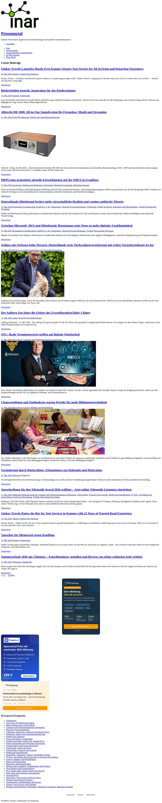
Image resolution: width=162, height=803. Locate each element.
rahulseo (15, 74)
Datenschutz (90, 795)
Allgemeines (25, 96)
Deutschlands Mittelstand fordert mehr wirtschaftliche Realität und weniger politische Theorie (62, 201)
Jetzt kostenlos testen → (81, 626)
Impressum (71, 795)
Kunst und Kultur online (16, 762)
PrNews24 (16, 475)
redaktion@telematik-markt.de (24, 495)
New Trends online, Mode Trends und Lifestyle (25, 771)
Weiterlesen (6, 85)
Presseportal (12, 33)
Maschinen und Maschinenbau (125, 207)
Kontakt (80, 795)
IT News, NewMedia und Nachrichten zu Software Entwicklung (32, 757)
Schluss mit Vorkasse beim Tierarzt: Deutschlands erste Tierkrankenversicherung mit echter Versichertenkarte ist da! (77, 245)
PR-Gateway (17, 250)
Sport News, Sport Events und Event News (23, 778)
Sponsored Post (12, 775)
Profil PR (16, 117)
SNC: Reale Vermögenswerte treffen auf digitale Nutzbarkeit (40, 334)
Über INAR (11, 57)
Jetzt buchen (29, 676)
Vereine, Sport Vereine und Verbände (21, 784)
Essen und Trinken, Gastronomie (19, 739)
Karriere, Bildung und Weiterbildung (38, 408)
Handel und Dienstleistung (119, 495)
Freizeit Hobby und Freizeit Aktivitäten (22, 746)
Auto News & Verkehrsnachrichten (20, 723)
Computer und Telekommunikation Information (42, 340)
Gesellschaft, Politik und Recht (99, 207)
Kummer (16, 96)
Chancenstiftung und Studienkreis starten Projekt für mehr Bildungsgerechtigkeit (54, 402)
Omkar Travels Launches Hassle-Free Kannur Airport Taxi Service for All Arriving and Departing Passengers (72, 68)
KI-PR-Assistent (12, 55)
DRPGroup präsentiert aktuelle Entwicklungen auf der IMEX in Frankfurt (50, 180)
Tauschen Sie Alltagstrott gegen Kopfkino (28, 535)
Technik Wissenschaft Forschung (100, 231)
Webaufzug (16, 562)
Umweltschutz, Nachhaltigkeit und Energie (23, 782)
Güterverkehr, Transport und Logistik (92, 495)
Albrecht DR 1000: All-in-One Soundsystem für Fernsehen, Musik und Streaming (53, 112)
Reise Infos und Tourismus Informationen (23, 773)
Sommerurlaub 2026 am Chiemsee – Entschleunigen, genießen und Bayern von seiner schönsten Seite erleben (71, 556)
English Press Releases (29, 74)
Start (8, 48)
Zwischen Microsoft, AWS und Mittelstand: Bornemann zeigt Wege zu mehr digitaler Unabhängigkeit (67, 225)
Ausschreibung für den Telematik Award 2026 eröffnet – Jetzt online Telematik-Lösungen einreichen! (66, 489)
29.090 (11, 575)
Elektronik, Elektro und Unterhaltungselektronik (40, 117)
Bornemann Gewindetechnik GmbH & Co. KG (31, 207)
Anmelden (10, 44)
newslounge (17, 185)
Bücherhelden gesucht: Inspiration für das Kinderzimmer (38, 90)
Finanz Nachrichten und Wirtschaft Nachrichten (42, 250)
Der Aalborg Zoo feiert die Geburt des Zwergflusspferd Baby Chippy (45, 312)
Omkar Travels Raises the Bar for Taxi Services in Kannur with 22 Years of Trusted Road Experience (66, 513)
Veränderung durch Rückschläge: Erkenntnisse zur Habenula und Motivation (51, 470)
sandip (15, 318)
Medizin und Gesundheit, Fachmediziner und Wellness (28, 766)
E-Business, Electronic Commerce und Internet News (27, 732)
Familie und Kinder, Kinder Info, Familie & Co (25, 741)
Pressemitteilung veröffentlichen (19, 53)
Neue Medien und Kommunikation (20, 768)
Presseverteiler (12, 50)
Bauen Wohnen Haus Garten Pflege (20, 725)
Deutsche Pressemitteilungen (74, 207)
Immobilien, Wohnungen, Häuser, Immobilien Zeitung (28, 755)
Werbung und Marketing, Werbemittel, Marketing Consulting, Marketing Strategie (56, 185)
